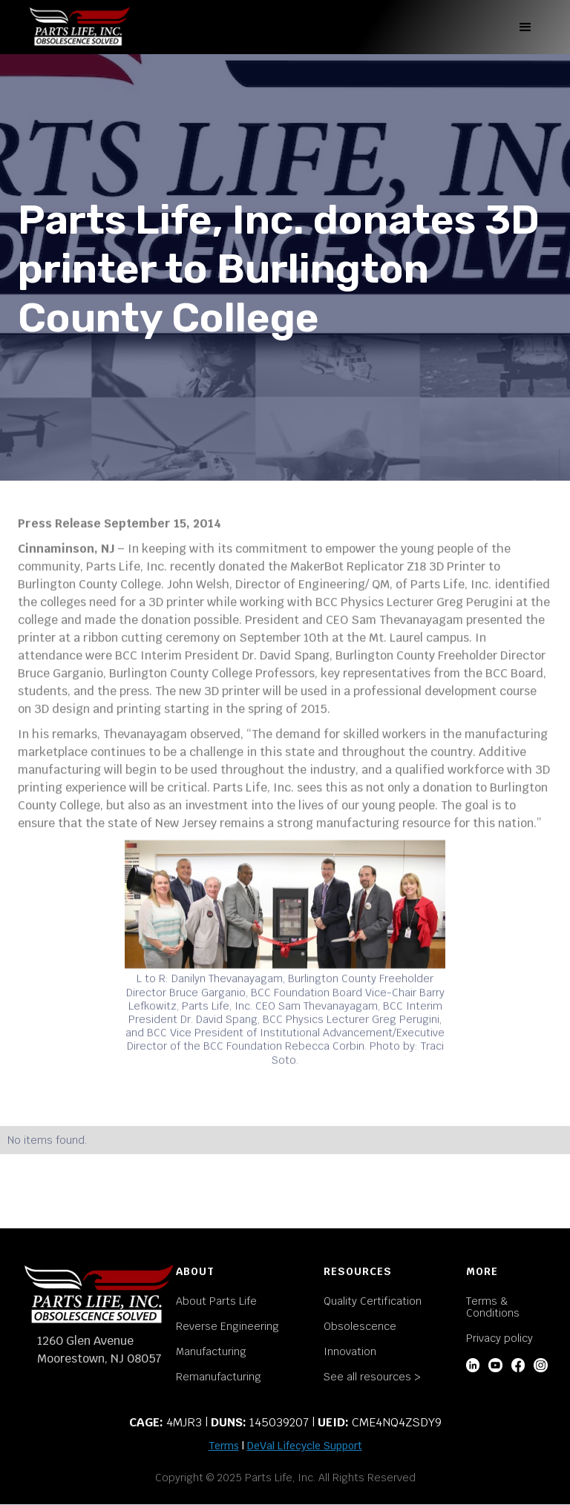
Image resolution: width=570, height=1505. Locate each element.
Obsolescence (360, 1326)
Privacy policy (499, 1338)
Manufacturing (211, 1351)
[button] (525, 27)
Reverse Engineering (227, 1326)
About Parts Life (216, 1301)
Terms (224, 1445)
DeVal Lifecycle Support (304, 1445)
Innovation (350, 1351)
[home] (79, 27)
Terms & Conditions (493, 1307)
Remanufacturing (218, 1377)
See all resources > (372, 1377)
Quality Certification (373, 1301)
